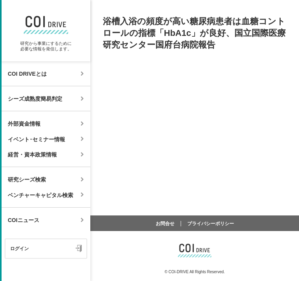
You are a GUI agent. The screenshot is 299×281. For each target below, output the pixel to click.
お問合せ (165, 223)
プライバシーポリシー (210, 223)
